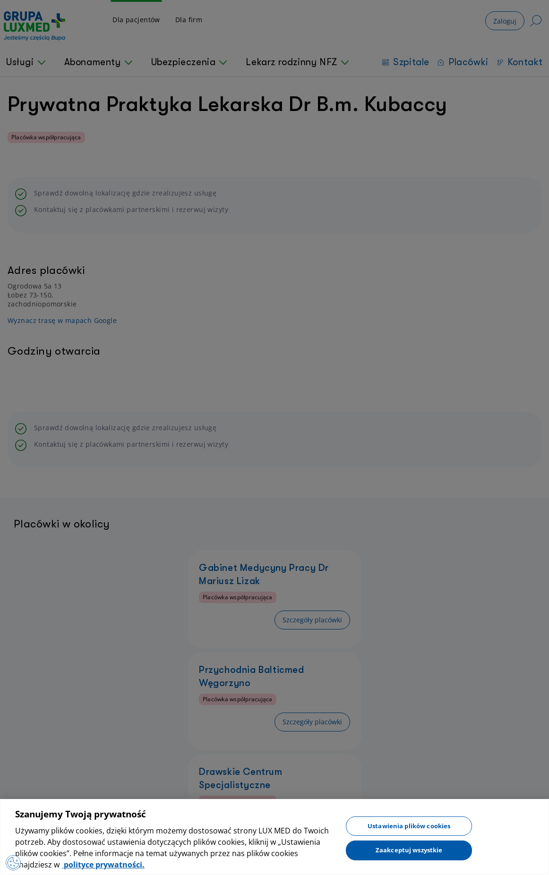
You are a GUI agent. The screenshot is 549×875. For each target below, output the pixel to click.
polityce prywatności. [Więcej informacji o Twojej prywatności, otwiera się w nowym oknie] (103, 864)
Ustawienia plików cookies (409, 825)
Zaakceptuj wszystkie (409, 850)
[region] (274, 837)
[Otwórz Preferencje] (15, 860)
